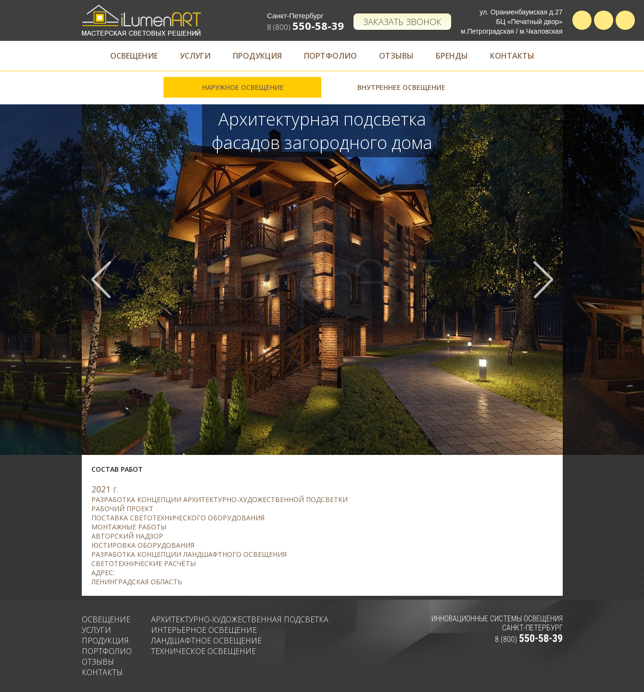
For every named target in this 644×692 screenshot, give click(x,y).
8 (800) (305, 27)
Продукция (257, 55)
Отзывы (396, 55)
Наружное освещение (243, 87)
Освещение (134, 55)
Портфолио (330, 55)
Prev (101, 279)
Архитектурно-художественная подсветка (239, 619)
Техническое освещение (203, 651)
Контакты (512, 55)
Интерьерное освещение (204, 630)
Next (543, 279)
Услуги (195, 55)
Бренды (452, 55)
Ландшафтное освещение (206, 640)
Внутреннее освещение (401, 87)
